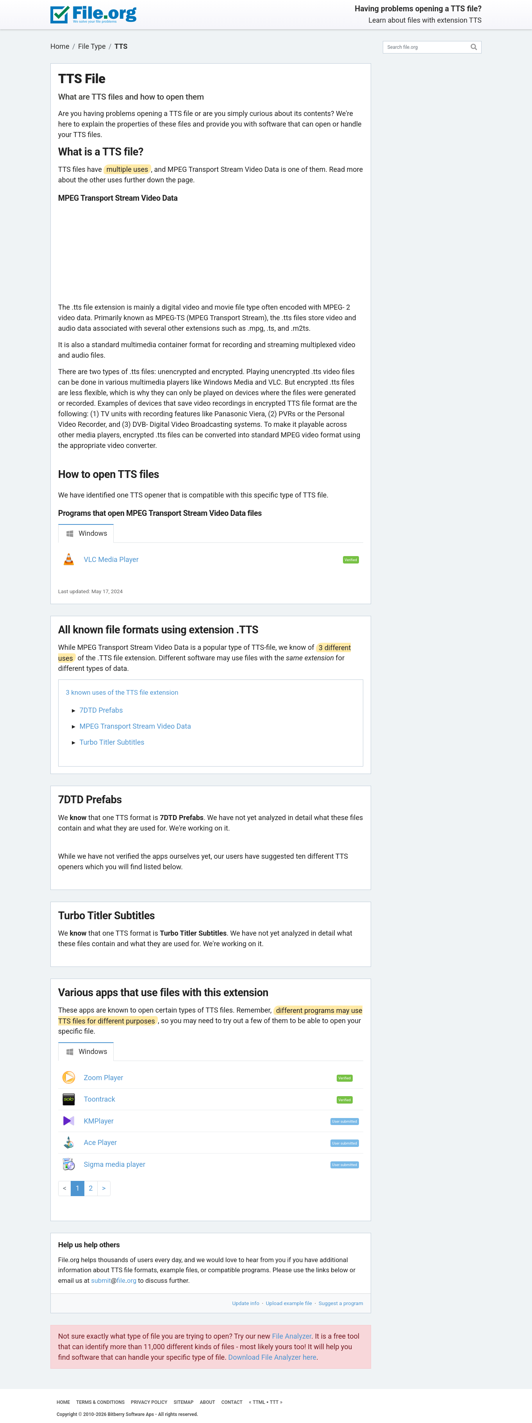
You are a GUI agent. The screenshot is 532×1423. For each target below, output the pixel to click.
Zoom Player (103, 1077)
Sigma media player (115, 1164)
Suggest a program (341, 1303)
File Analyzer (291, 1336)
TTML (259, 1402)
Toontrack (99, 1099)
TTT (274, 1402)
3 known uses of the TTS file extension (122, 692)
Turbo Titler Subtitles (112, 742)
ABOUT (207, 1402)
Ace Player (100, 1142)
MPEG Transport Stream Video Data (135, 726)
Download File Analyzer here (272, 1357)
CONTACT (232, 1402)
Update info (245, 1303)
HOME (63, 1402)
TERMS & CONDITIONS (100, 1402)
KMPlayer (99, 1121)
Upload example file (289, 1303)
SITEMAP (183, 1402)
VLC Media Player (111, 559)
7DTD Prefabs (101, 710)
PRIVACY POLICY (149, 1402)
